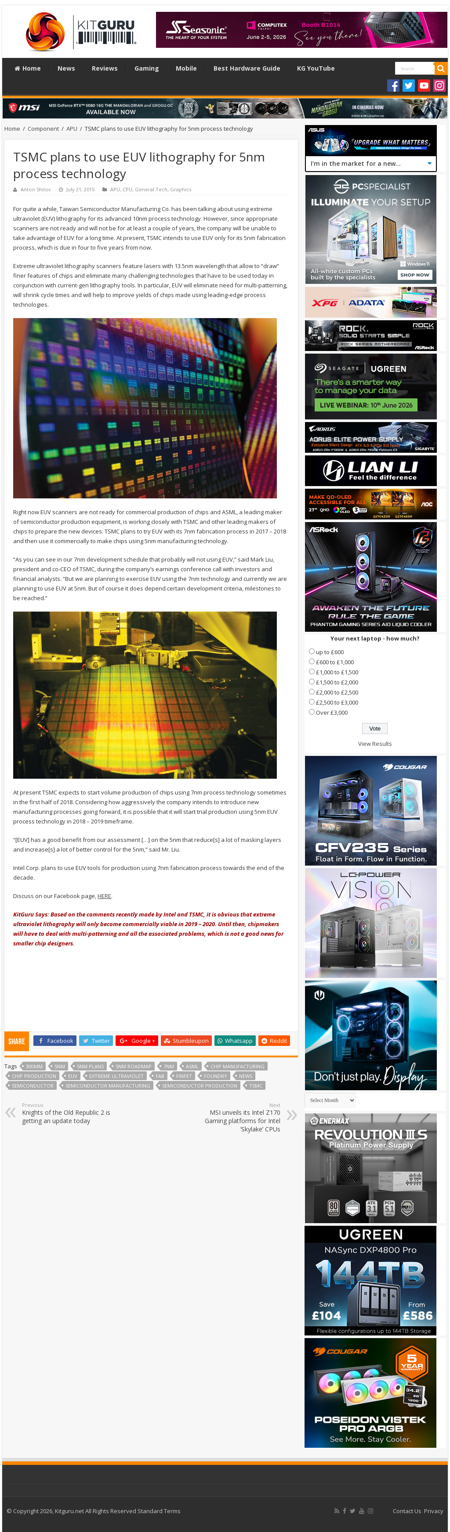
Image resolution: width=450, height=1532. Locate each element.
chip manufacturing (237, 1066)
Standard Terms (159, 1511)
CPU (127, 189)
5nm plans (90, 1066)
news (245, 1076)
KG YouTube (316, 68)
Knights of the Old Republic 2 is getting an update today (67, 1113)
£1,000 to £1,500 (337, 672)
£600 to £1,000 (335, 662)
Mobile (186, 68)
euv (72, 1076)
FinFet (184, 1076)
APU (71, 128)
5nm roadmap (134, 1066)
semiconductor (33, 1085)
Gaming (146, 68)
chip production (34, 1076)
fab (160, 1076)
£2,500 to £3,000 (337, 702)
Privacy (433, 1511)
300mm (34, 1066)
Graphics (180, 189)
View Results (375, 744)
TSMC (255, 1085)
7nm (168, 1066)
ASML (192, 1066)
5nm (59, 1066)
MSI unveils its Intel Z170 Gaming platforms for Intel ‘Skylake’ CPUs (235, 1117)
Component (43, 128)
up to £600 (330, 652)
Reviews (105, 68)
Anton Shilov (36, 189)
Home (28, 68)
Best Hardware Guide (247, 68)
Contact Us (407, 1511)
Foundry (215, 1076)
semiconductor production (199, 1085)
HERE (104, 896)
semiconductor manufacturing (107, 1085)
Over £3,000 (332, 712)
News (66, 68)
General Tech (151, 189)
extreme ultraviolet (116, 1076)
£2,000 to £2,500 (337, 692)
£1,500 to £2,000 (337, 682)
